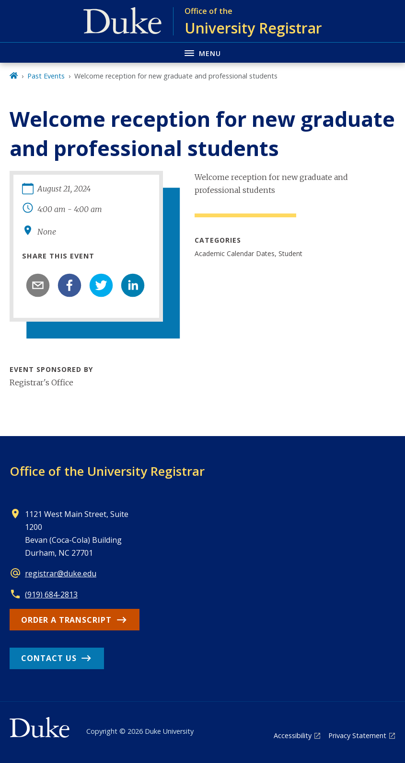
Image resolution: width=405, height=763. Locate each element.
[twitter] (101, 285)
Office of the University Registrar (107, 471)
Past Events (46, 75)
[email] (38, 285)
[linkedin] (133, 285)
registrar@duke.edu (60, 573)
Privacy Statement (357, 735)
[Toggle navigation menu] (202, 52)
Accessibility (293, 735)
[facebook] (69, 285)
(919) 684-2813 (51, 594)
